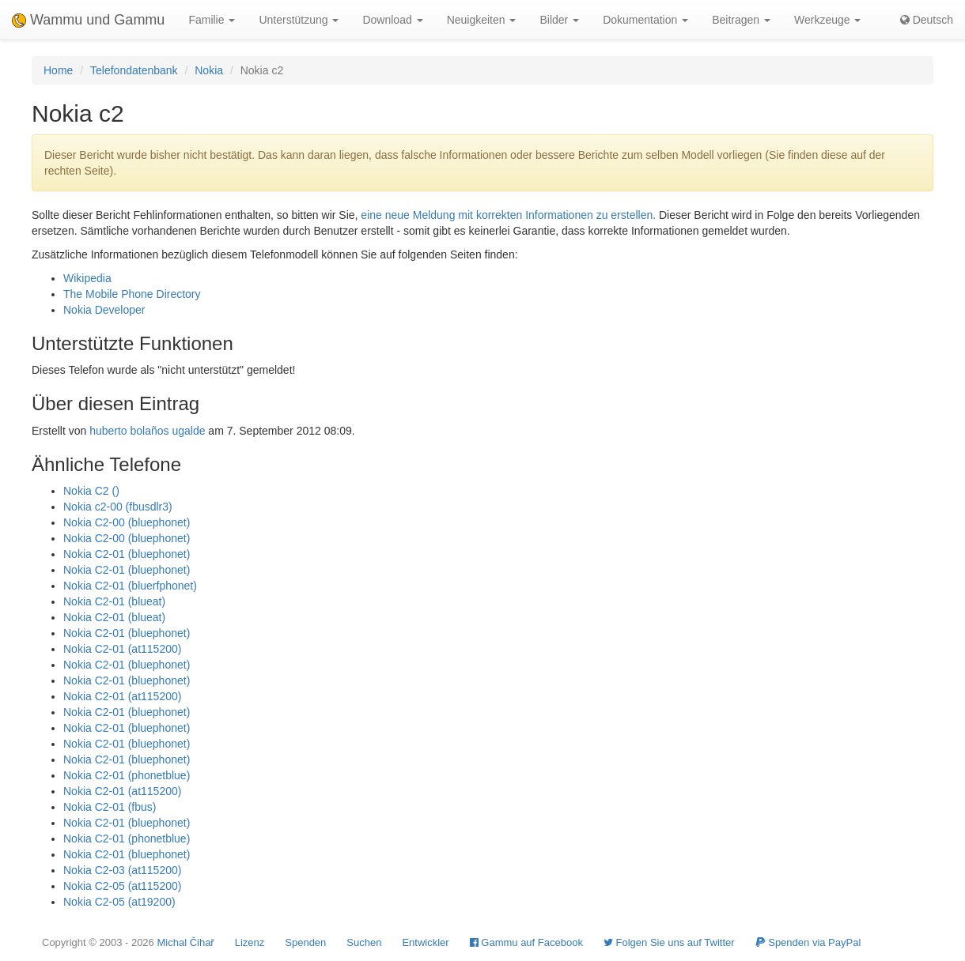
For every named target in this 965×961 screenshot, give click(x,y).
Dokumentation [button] (645, 19)
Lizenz (250, 942)
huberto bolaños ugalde (147, 430)
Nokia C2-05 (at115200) (122, 886)
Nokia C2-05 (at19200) (119, 901)
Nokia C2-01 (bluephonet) (126, 554)
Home (58, 70)
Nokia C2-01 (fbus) (110, 807)
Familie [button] (211, 19)
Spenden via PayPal (808, 942)
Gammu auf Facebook (526, 942)
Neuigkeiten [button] (482, 19)
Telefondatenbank (134, 70)
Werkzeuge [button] (827, 19)
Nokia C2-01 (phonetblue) (126, 775)
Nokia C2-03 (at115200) (122, 870)
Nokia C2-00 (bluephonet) (126, 522)
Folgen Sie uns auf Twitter (669, 942)
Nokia (209, 70)
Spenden (305, 942)
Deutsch (926, 19)
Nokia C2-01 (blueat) (114, 601)
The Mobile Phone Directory (132, 294)
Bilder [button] (559, 19)
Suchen (363, 942)
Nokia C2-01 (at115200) (122, 649)
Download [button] (392, 19)
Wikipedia (87, 278)
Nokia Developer (104, 309)
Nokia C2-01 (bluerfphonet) (130, 585)
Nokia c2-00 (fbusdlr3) (117, 506)
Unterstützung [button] (299, 19)
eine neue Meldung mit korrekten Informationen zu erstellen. (508, 215)
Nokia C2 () (91, 490)
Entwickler (425, 942)
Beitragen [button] (741, 19)
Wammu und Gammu (88, 20)
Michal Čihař (185, 942)
